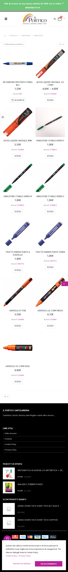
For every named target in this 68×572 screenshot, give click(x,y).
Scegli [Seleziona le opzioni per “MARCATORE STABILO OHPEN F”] (50, 155)
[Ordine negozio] (14, 44)
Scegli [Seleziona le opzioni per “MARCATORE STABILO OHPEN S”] (50, 211)
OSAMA (53, 93)
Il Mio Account (10, 433)
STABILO (53, 149)
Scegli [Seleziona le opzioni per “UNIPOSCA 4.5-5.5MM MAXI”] (17, 381)
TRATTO (20, 263)
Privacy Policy (10, 449)
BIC (20, 93)
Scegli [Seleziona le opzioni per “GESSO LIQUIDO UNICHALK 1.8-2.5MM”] (50, 100)
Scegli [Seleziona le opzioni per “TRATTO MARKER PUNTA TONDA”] (50, 267)
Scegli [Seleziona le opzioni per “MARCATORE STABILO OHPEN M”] (17, 211)
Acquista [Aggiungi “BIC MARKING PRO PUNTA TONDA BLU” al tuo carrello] (19, 100)
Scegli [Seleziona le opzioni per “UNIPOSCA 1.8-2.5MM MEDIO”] (50, 325)
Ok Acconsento (49, 564)
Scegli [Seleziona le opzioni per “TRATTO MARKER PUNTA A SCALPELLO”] (17, 270)
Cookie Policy (10, 444)
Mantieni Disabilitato (22, 563)
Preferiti (8, 439)
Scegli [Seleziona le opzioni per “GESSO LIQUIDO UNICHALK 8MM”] (17, 155)
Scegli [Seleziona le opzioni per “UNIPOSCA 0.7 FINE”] (17, 325)
